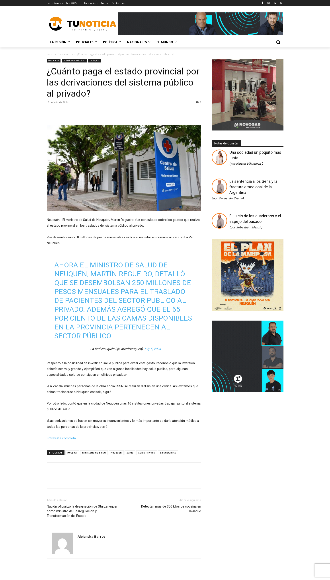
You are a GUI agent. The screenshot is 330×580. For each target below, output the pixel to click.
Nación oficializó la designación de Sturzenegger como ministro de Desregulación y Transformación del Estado (82, 511)
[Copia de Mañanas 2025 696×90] (200, 23)
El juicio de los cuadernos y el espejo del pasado (255, 221)
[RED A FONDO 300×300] (247, 390)
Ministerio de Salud (94, 452)
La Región (95, 60)
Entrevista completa (61, 438)
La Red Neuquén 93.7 (74, 60)
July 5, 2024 (152, 349)
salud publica (168, 452)
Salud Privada (146, 452)
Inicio (50, 54)
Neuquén (116, 452)
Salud (130, 452)
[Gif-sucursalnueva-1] (247, 129)
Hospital (72, 452)
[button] (278, 42)
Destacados (65, 54)
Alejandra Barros (91, 536)
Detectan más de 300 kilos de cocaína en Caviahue (171, 508)
